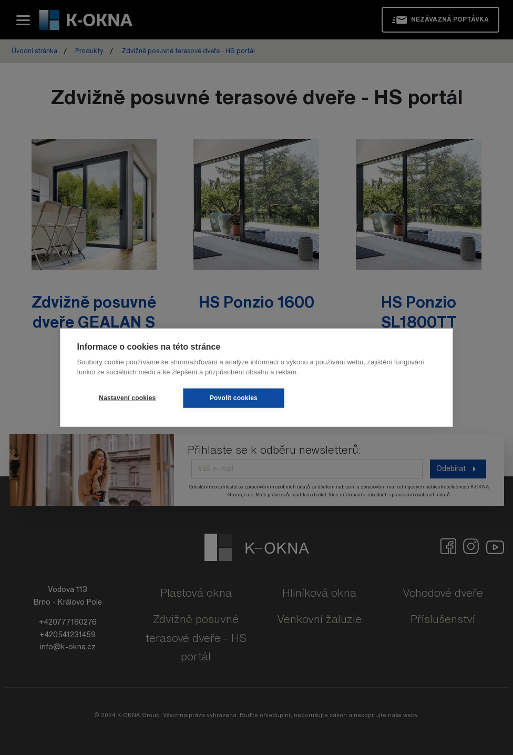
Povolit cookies (234, 398)
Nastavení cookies (127, 398)
